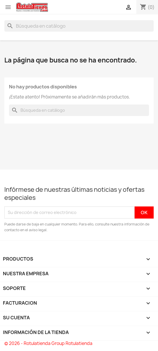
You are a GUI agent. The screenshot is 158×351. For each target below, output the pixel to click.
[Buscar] (79, 26)
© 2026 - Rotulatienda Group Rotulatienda (48, 343)
